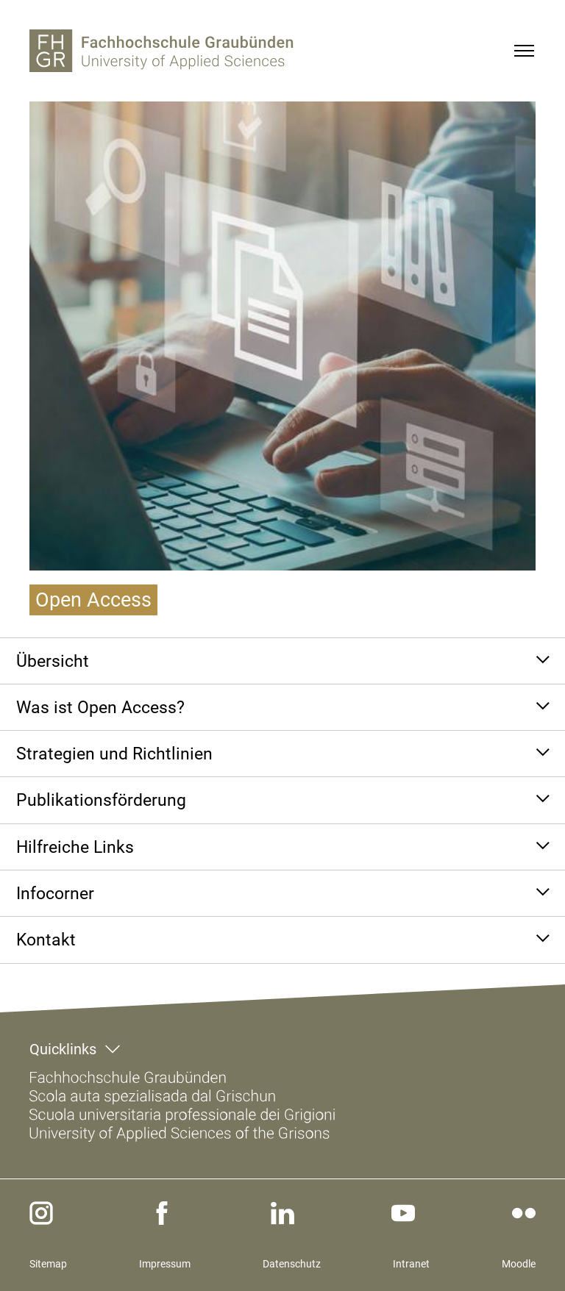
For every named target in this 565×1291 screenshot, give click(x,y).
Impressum (165, 1264)
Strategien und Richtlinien (114, 753)
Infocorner (55, 893)
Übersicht (52, 660)
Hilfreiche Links (75, 847)
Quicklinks (62, 1049)
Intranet (411, 1264)
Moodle (519, 1264)
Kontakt (46, 939)
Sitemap (48, 1264)
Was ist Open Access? (100, 707)
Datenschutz (292, 1264)
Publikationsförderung (101, 799)
